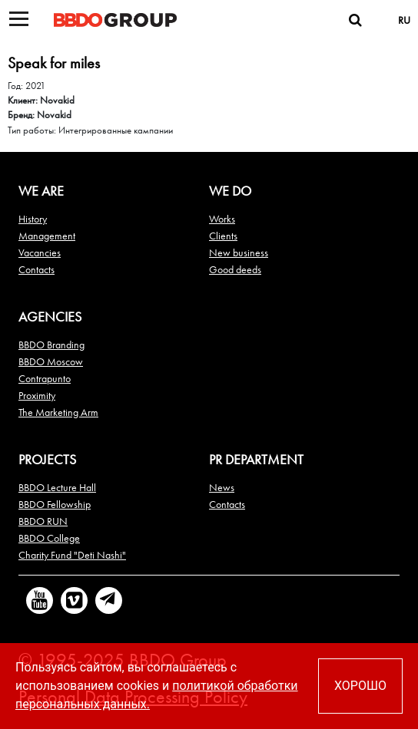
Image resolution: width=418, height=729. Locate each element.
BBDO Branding (51, 344)
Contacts (36, 269)
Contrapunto (44, 378)
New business (238, 252)
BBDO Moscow (50, 361)
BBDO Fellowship (54, 504)
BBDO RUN (43, 521)
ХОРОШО (360, 685)
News (221, 487)
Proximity (36, 395)
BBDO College (49, 538)
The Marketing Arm (58, 412)
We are (41, 191)
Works (222, 219)
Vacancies (39, 252)
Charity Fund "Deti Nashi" (72, 555)
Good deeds (235, 269)
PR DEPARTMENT (256, 459)
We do (230, 191)
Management (46, 235)
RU (404, 20)
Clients (223, 235)
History (32, 219)
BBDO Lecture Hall (57, 487)
